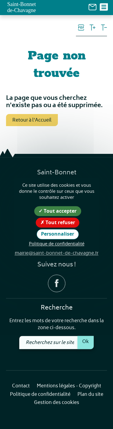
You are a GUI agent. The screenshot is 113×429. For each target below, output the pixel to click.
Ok (85, 342)
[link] (92, 7)
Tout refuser (57, 222)
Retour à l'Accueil (32, 120)
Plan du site (90, 394)
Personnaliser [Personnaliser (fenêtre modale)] (57, 234)
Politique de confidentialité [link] (56, 243)
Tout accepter (58, 211)
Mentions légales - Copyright (69, 386)
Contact (21, 386)
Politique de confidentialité (40, 394)
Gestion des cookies (56, 403)
